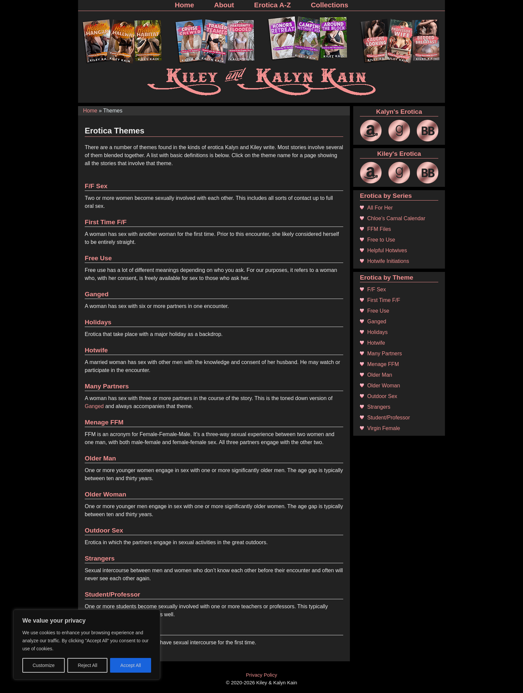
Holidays (98, 322)
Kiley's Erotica (399, 153)
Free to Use (381, 240)
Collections (329, 5)
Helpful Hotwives (387, 250)
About (224, 5)
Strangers (100, 558)
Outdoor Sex (104, 530)
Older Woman (105, 494)
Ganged (96, 294)
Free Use (98, 258)
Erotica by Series (386, 195)
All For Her (380, 208)
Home (184, 5)
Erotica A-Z (272, 5)
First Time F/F (105, 222)
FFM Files (379, 229)
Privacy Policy (261, 675)
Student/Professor (112, 594)
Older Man (100, 458)
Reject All (87, 665)
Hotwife (96, 350)
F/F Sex (96, 186)
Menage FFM (104, 422)
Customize (44, 665)
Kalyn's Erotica (399, 111)
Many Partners (107, 386)
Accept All (130, 665)
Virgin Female (383, 428)
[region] (86, 645)
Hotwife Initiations (388, 261)
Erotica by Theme (386, 277)
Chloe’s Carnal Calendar (396, 218)
